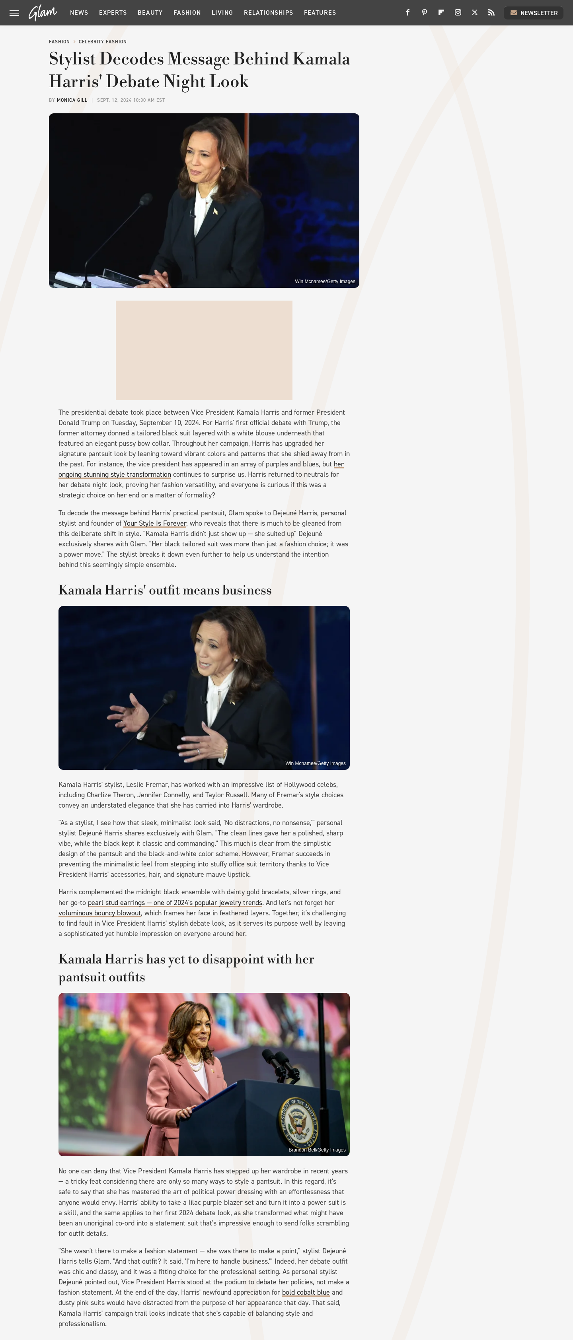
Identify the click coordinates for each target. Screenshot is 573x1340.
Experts (113, 12)
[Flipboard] (441, 15)
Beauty (150, 12)
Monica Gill (72, 100)
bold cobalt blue (306, 1292)
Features (320, 12)
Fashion (187, 12)
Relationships (268, 12)
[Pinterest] (424, 15)
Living (222, 12)
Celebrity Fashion (103, 41)
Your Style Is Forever (154, 523)
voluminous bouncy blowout (99, 913)
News (79, 12)
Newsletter (533, 12)
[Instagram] (458, 15)
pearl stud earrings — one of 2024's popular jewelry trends (175, 902)
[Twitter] (474, 15)
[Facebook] (407, 15)
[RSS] (491, 15)
